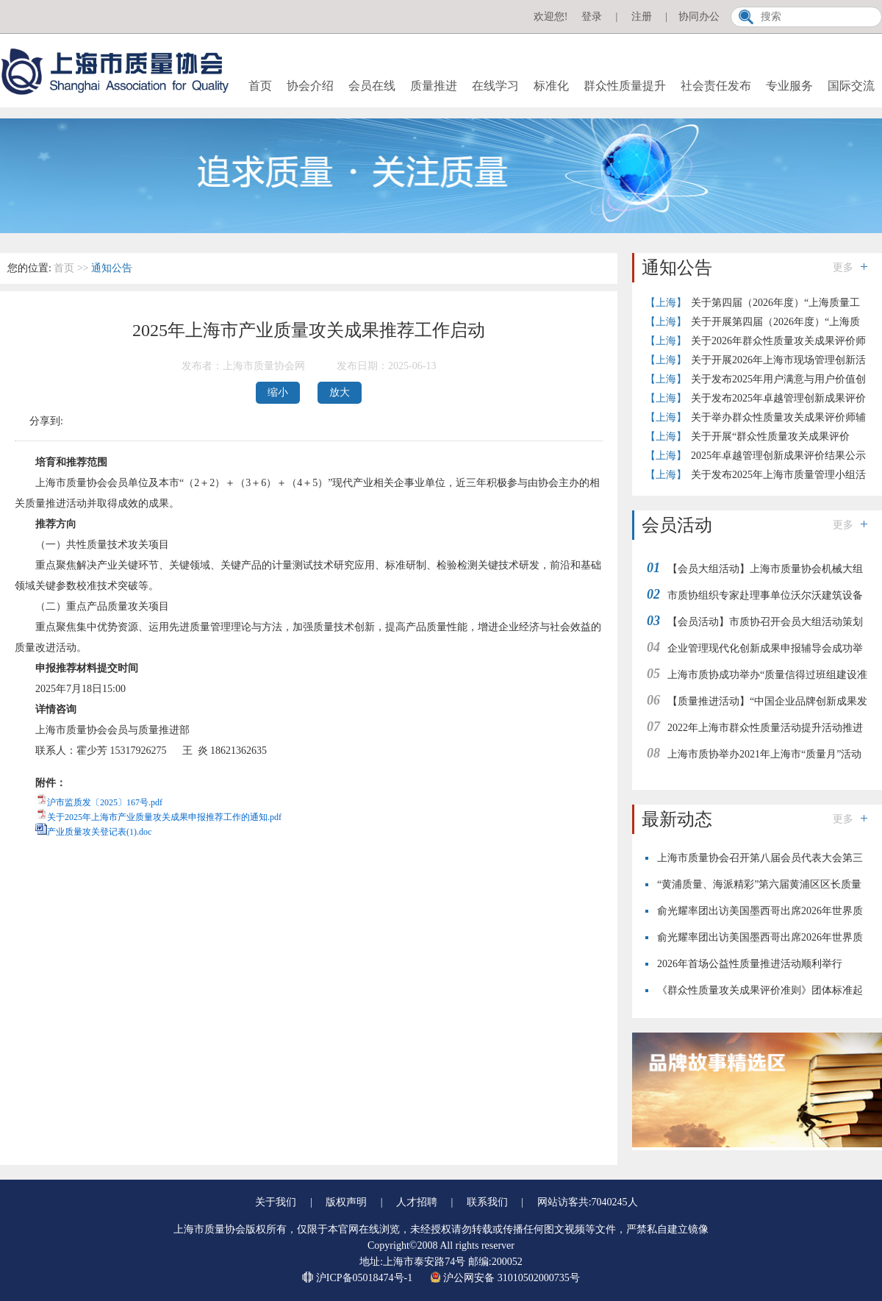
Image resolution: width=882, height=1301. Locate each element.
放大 (339, 392)
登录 (591, 16)
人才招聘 (416, 1202)
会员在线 (371, 85)
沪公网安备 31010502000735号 (505, 1277)
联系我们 (487, 1202)
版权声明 (346, 1202)
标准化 (551, 85)
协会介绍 (310, 85)
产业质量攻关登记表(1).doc (99, 832)
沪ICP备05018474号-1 (358, 1277)
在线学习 (495, 85)
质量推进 (433, 85)
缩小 (278, 392)
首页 (260, 85)
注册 (641, 16)
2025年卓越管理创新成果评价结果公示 (778, 455)
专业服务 (789, 85)
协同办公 (699, 16)
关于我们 (275, 1202)
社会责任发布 (716, 85)
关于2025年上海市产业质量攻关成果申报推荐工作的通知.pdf (164, 817)
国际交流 (851, 85)
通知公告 (111, 268)
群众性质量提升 (625, 85)
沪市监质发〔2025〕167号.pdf (104, 802)
